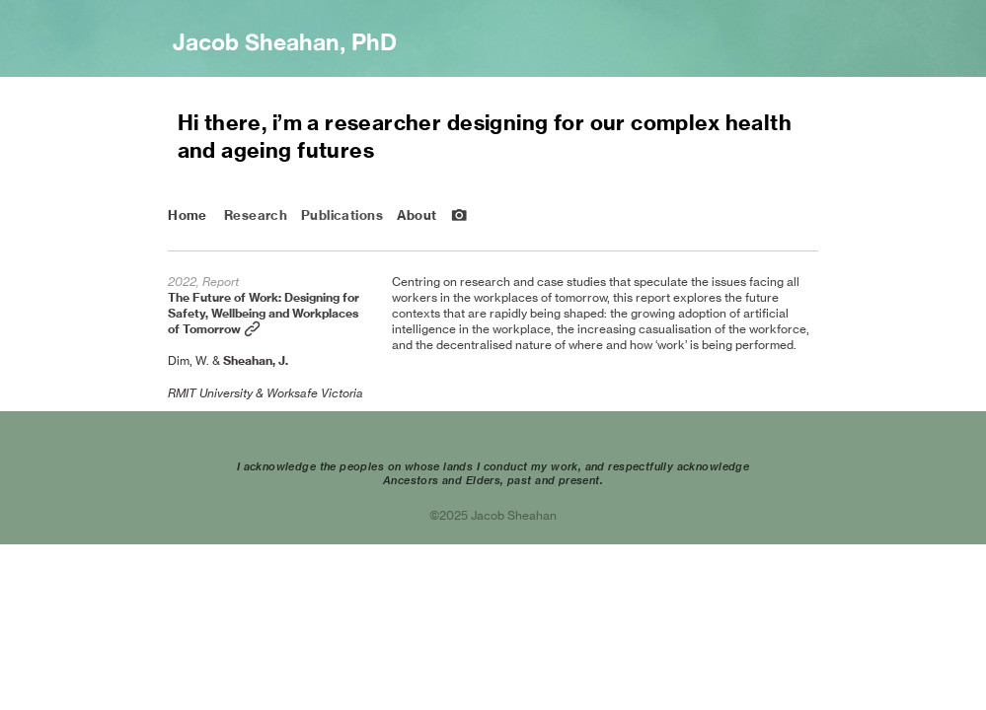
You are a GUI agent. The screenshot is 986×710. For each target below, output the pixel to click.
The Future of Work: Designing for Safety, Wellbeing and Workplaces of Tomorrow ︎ (263, 313)
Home (187, 215)
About (417, 215)
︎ (459, 215)
